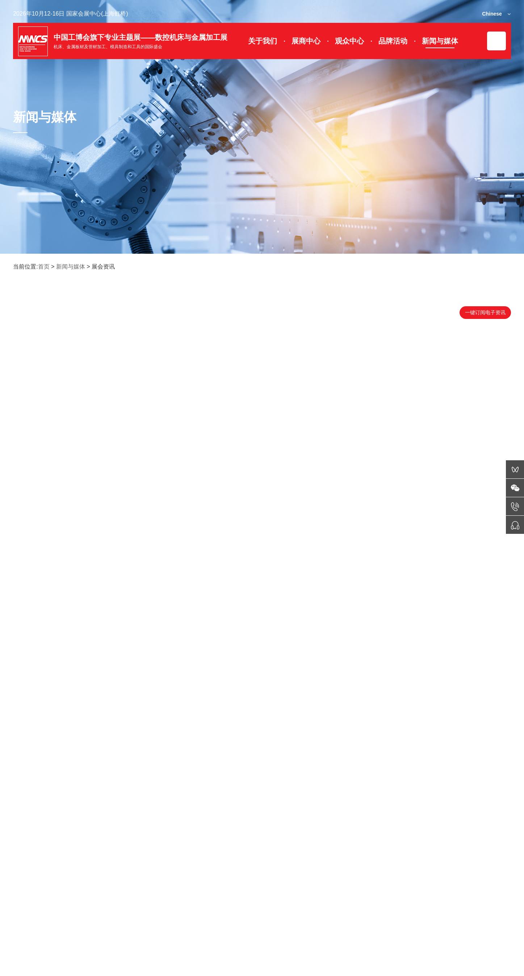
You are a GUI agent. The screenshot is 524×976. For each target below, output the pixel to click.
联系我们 (406, 933)
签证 (281, 933)
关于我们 (262, 41)
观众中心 (349, 41)
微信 (27, 933)
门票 (221, 933)
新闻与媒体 (440, 41)
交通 (341, 933)
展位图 (159, 933)
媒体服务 (476, 933)
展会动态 (92, 933)
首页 (44, 266)
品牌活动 (392, 41)
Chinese (492, 14)
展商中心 (306, 41)
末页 (325, 843)
